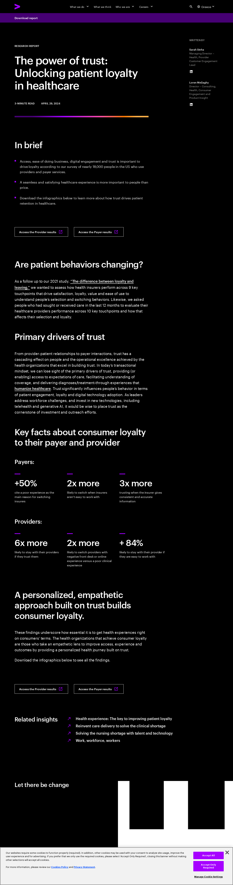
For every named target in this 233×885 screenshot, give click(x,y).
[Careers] (146, 6)
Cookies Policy (59, 867)
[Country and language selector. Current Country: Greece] (206, 6)
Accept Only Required (208, 866)
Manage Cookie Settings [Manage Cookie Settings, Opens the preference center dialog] (208, 877)
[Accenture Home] (26, 6)
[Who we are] (125, 6)
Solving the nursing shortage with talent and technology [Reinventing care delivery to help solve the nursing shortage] (124, 732)
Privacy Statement (84, 867)
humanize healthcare (33, 388)
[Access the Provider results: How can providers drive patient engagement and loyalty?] (41, 232)
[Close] (227, 852)
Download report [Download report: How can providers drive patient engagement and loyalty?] (26, 18)
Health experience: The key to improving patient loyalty (124, 718)
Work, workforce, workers (98, 740)
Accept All (208, 855)
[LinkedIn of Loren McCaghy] (191, 104)
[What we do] (79, 6)
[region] (116, 866)
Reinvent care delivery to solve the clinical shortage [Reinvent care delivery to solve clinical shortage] (121, 725)
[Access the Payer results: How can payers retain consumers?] (99, 232)
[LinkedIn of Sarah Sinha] (191, 71)
